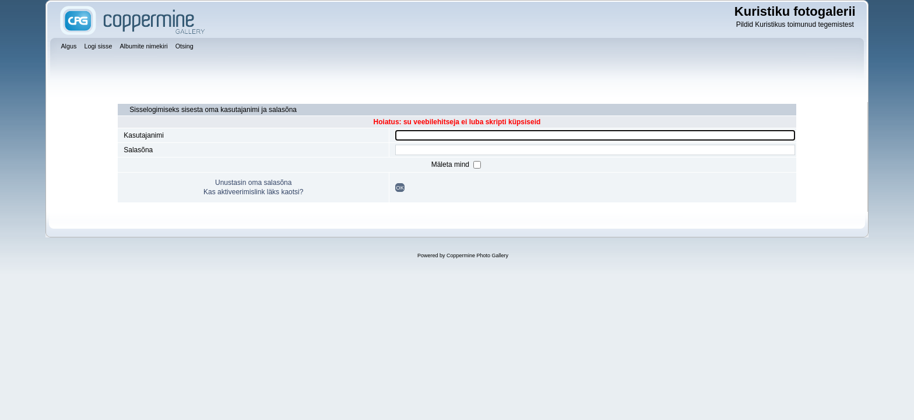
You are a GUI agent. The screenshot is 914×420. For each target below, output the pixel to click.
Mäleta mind (451, 164)
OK (400, 187)
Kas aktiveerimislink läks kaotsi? (253, 192)
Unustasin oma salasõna (253, 182)
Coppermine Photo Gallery (477, 255)
